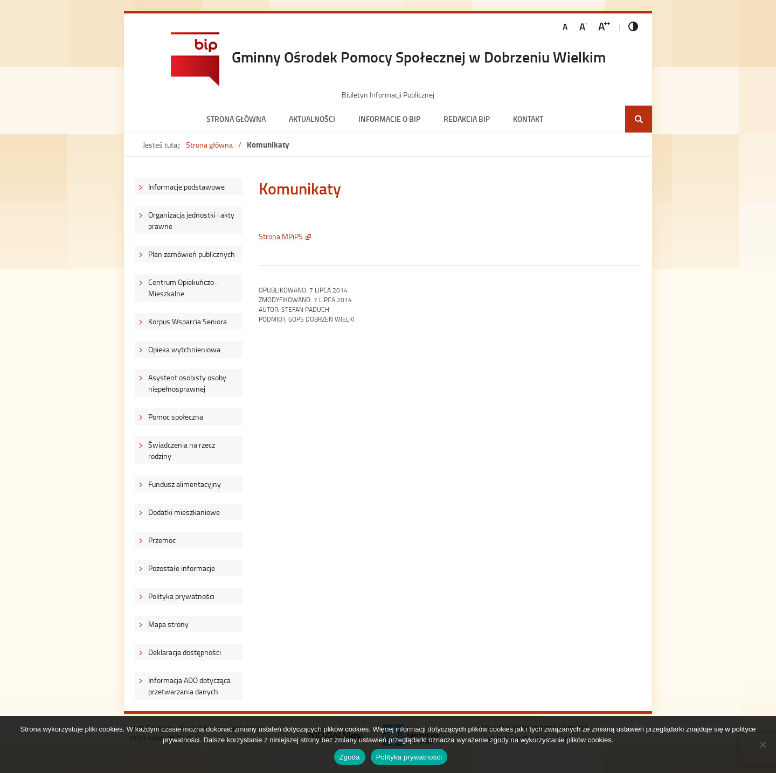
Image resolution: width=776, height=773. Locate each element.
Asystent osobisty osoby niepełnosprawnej (187, 383)
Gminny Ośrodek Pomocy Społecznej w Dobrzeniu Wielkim (419, 56)
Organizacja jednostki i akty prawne (191, 220)
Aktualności (312, 119)
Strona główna (236, 119)
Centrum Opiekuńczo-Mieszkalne (182, 287)
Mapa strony (168, 624)
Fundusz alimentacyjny (184, 484)
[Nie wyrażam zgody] (762, 744)
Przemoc (162, 540)
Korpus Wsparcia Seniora (187, 321)
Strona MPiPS (281, 236)
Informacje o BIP (389, 119)
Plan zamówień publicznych (191, 254)
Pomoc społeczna (175, 417)
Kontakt (528, 119)
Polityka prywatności (181, 596)
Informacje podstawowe (186, 187)
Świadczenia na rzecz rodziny (181, 450)
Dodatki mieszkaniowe (184, 512)
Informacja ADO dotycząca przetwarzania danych (189, 686)
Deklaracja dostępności (184, 652)
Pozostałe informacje (181, 568)
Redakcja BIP (467, 119)
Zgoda (350, 757)
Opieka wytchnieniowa (184, 349)
